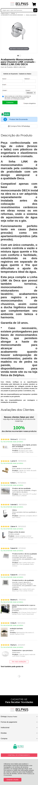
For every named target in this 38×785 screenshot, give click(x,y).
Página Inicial (5, 13)
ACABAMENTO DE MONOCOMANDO (12, 15)
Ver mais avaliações (19, 661)
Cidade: (4, 90)
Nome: (4, 79)
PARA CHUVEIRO (31, 15)
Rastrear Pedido (12, 716)
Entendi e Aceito (12, 779)
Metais (13, 13)
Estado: (28, 90)
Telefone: (27, 79)
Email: (4, 84)
